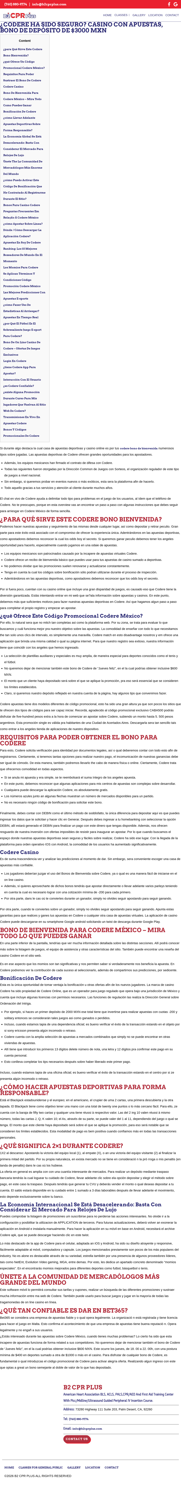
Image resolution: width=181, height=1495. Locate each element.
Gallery (139, 15)
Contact (172, 15)
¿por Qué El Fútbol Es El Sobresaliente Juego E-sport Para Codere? (23, 342)
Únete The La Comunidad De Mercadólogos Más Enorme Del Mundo (24, 174)
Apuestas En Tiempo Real (22, 329)
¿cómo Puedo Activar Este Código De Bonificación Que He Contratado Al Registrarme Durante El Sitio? (23, 199)
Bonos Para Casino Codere (22, 217)
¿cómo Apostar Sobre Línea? (24, 236)
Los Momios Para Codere (21, 280)
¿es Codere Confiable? (19, 398)
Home (107, 15)
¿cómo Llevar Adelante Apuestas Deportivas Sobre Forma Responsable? (23, 130)
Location (155, 15)
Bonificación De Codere (20, 117)
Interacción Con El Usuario (23, 392)
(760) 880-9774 (79, 1431)
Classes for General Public (42, 1480)
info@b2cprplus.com (88, 1441)
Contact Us (77, 1451)
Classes (121, 15)
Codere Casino (14, 93)
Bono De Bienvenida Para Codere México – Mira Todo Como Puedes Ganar (23, 105)
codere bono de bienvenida (140, 461)
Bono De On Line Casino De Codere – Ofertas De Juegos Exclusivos (23, 361)
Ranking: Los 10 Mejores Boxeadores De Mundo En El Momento (23, 267)
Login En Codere (15, 373)
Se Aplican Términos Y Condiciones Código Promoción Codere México (23, 292)
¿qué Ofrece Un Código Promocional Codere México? (20, 68)
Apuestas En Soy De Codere (23, 255)
